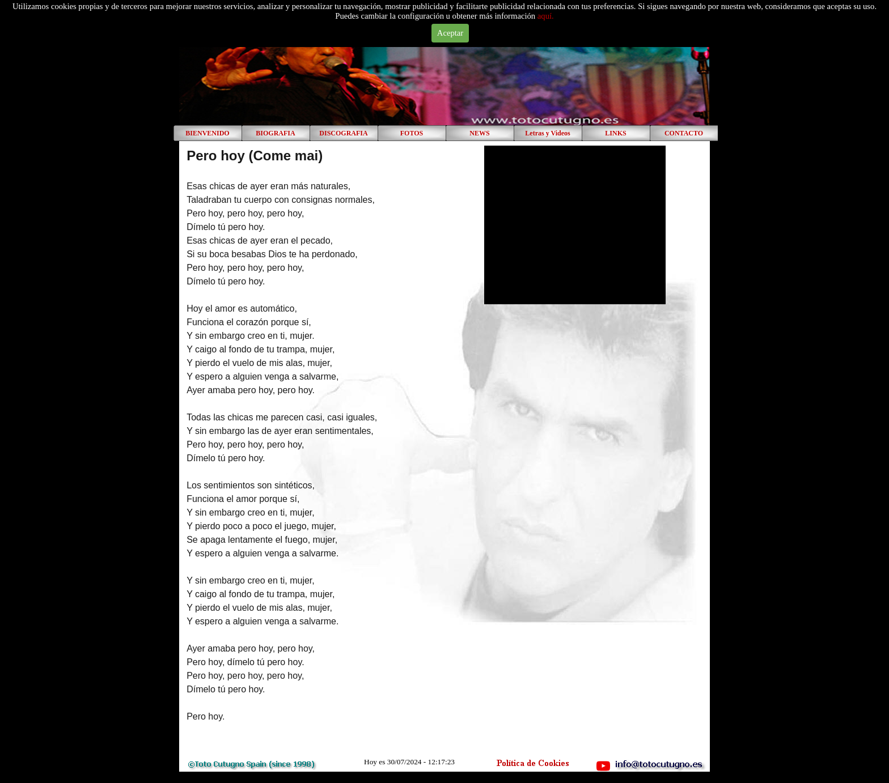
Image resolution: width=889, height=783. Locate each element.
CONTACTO (683, 133)
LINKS (615, 133)
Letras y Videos (547, 133)
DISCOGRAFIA (343, 133)
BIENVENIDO (207, 133)
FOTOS (411, 133)
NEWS (479, 133)
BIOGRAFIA (275, 133)
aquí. (545, 15)
